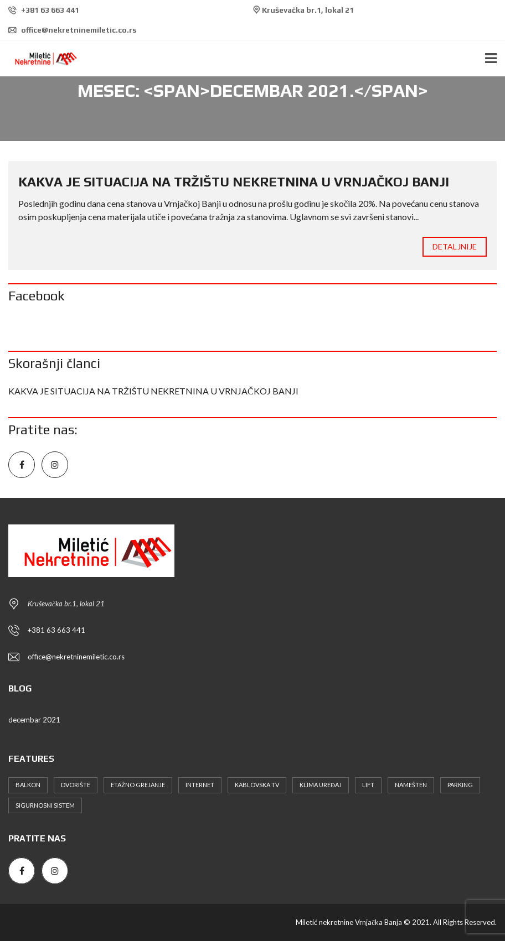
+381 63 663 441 (43, 10)
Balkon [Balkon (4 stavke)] (28, 784)
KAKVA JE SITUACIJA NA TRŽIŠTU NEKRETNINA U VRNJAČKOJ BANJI (233, 181)
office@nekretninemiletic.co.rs (72, 29)
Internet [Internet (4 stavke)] (199, 784)
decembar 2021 (34, 719)
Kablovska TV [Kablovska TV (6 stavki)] (257, 784)
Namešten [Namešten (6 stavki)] (411, 784)
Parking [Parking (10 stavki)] (460, 784)
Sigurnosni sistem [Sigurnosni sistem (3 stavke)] (45, 805)
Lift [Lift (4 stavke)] (368, 784)
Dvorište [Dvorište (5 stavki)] (75, 784)
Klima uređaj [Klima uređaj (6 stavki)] (321, 784)
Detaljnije (455, 247)
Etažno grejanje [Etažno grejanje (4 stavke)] (138, 784)
